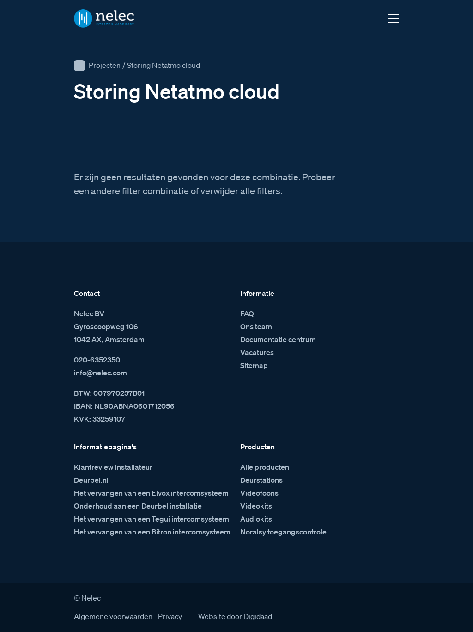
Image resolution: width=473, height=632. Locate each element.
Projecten (105, 65)
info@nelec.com (100, 372)
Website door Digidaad (235, 616)
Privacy (170, 616)
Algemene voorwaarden (113, 616)
